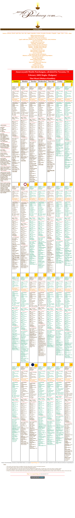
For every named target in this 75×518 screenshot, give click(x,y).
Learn (66, 33)
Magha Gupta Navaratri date (37, 36)
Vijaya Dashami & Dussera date (37, 50)
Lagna (58, 33)
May (20, 33)
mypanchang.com (37, 29)
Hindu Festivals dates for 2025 (37, 35)
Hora (62, 33)
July (25, 33)
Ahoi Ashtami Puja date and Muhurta (37, 54)
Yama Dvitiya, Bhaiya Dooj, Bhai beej (37, 62)
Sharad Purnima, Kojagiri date (37, 51)
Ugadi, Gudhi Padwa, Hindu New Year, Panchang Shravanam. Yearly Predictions (37, 39)
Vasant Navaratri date (37, 40)
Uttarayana (15, 98)
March (13, 33)
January (4, 33)
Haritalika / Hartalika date (37, 43)
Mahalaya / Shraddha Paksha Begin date (37, 46)
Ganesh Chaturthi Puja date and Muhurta (37, 44)
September (33, 33)
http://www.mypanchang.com (33, 474)
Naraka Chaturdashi (37, 58)
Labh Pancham (37, 63)
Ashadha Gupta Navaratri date (37, 42)
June (23, 33)
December (48, 33)
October (38, 33)
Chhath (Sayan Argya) (37, 65)
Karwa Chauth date (37, 52)
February (9, 33)
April (17, 33)
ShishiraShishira (16, 100)
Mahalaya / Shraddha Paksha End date (37, 47)
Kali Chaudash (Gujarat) (37, 56)
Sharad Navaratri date (37, 48)
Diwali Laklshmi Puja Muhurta (37, 59)
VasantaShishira (42, 290)
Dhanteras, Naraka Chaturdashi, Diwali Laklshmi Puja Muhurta (37, 55)
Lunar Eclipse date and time (37, 66)
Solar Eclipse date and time (37, 67)
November (43, 33)
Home (70, 33)
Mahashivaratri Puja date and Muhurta (37, 38)
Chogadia (54, 33)
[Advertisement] (6, 14)
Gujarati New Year (37, 61)
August (28, 33)
